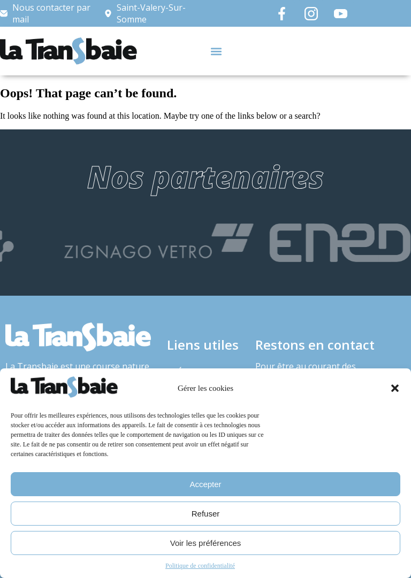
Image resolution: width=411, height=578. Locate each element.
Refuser (206, 513)
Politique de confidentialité (200, 565)
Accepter (205, 484)
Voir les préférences (205, 543)
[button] (395, 388)
